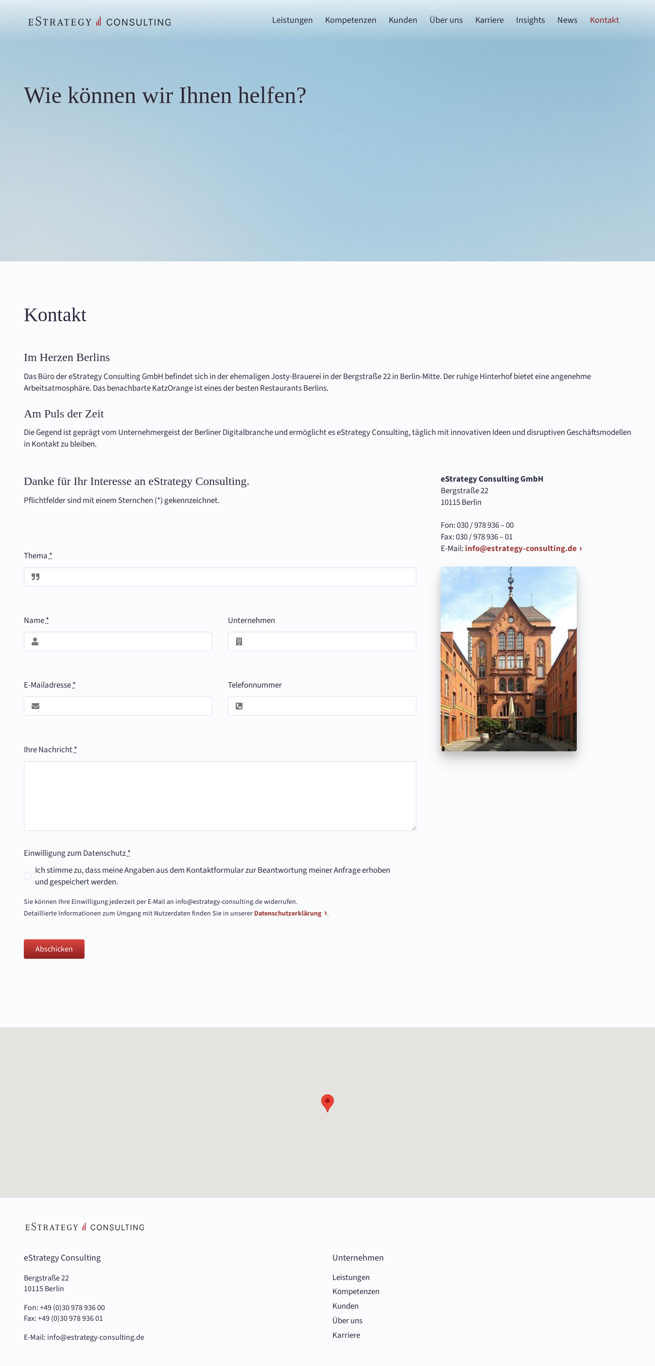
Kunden (345, 1306)
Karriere (346, 1335)
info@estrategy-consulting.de (521, 548)
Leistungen (351, 1277)
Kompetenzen (355, 1291)
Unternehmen (251, 620)
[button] (327, 1103)
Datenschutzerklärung (288, 913)
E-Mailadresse (50, 685)
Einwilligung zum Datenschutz (77, 853)
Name (36, 620)
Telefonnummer (255, 685)
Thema (38, 556)
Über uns (347, 1321)
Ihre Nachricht (50, 750)
